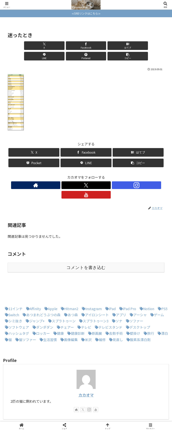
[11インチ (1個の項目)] (13, 288)
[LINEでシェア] (99, 45)
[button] (151, 45)
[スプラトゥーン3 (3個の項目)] (92, 301)
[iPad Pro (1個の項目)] (126, 288)
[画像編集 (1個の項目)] (68, 319)
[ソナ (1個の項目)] (116, 301)
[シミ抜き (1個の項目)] (12, 301)
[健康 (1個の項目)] (58, 313)
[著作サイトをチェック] (73, 174)
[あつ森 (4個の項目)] (70, 295)
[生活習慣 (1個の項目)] (47, 319)
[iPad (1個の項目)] (109, 288)
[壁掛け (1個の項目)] (132, 313)
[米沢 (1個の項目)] (85, 319)
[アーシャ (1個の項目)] (137, 295)
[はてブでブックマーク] (72, 45)
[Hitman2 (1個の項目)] (68, 288)
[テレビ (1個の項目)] (83, 307)
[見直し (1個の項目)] (115, 319)
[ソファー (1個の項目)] (133, 301)
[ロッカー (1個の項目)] (40, 313)
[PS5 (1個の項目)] (161, 288)
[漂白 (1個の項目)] (162, 313)
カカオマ (86, 375)
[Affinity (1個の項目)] (32, 288)
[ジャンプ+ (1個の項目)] (34, 301)
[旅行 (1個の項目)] (148, 313)
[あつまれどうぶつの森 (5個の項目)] (41, 295)
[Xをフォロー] (82, 174)
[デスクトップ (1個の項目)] (137, 307)
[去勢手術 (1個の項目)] (113, 313)
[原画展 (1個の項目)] (94, 313)
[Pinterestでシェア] (125, 45)
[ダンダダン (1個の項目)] (42, 307)
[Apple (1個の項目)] (50, 288)
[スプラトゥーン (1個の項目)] (61, 301)
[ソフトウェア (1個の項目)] (16, 307)
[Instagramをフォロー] (90, 174)
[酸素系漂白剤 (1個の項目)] (138, 319)
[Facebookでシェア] (46, 45)
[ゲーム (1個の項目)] (156, 295)
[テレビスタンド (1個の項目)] (107, 307)
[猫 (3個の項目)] (7, 319)
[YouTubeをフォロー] (99, 174)
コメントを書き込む (86, 247)
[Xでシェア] (20, 45)
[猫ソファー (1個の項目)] (25, 319)
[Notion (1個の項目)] (146, 288)
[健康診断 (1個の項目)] (75, 313)
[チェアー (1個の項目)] (64, 307)
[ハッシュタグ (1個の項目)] (16, 313)
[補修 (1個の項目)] (99, 319)
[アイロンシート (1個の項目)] (94, 295)
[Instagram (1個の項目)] (91, 288)
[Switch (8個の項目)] (11, 295)
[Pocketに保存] (33, 152)
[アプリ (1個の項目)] (118, 295)
